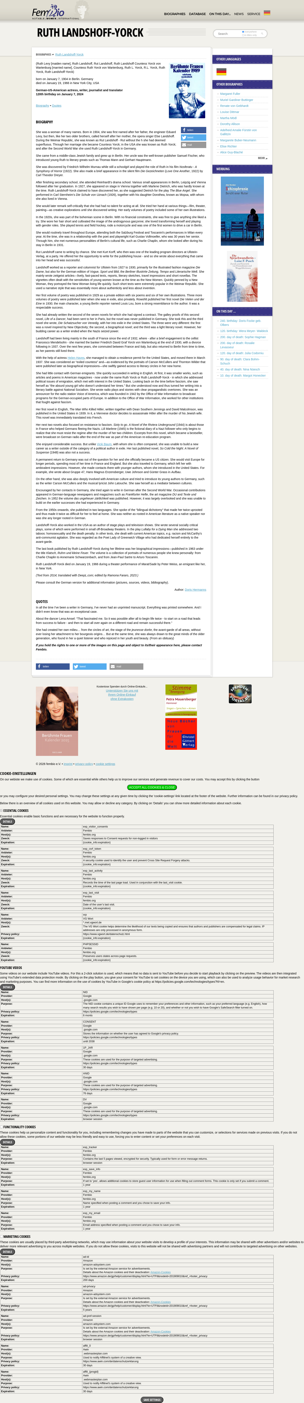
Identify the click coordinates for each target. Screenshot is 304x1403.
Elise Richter (228, 146)
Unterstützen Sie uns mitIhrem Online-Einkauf (122, 695)
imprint (68, 764)
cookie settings (105, 764)
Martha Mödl (228, 118)
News (239, 14)
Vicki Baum (104, 444)
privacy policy (84, 764)
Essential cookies (14, 810)
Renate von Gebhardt (234, 106)
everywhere (249, 31)
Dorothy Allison (230, 124)
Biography (42, 105)
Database (197, 14)
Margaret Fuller (230, 93)
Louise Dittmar (229, 112)
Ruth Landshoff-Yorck (69, 54)
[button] (193, 130)
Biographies (174, 14)
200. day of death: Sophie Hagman (243, 337)
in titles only (249, 35)
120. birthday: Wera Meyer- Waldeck (244, 331)
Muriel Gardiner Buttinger (236, 100)
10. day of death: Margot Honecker (243, 375)
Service (253, 14)
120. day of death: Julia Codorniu (241, 353)
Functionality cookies (18, 1127)
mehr (261, 157)
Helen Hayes (76, 357)
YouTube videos (11, 967)
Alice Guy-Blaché (231, 152)
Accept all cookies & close (152, 787)
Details (7, 821)
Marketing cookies (15, 1236)
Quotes (56, 105)
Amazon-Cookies (161, 1272)
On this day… (220, 14)
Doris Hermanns (195, 589)
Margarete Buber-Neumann (238, 140)
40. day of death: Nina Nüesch (240, 369)
